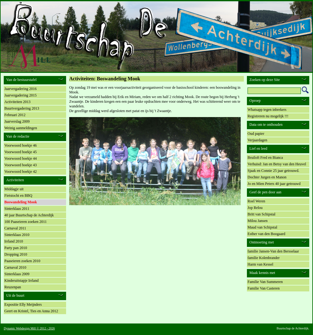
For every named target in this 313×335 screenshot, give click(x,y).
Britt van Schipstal (261, 214)
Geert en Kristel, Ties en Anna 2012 (31, 311)
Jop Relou (255, 207)
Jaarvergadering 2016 (20, 89)
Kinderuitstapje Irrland (21, 280)
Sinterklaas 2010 (16, 235)
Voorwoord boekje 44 (20, 158)
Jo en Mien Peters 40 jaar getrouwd (274, 184)
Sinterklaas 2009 (16, 274)
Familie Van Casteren (264, 288)
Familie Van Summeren (265, 282)
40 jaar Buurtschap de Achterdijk (29, 215)
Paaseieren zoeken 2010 (22, 261)
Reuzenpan (12, 287)
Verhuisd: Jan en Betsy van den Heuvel (277, 164)
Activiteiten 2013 (17, 102)
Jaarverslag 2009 (17, 121)
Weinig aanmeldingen (20, 128)
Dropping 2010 (15, 254)
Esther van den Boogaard (266, 234)
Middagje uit (14, 189)
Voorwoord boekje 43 (20, 165)
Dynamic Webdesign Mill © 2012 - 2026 (29, 328)
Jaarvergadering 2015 (20, 95)
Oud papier (256, 133)
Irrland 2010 (13, 241)
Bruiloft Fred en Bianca (265, 157)
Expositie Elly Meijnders (23, 304)
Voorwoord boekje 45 (20, 152)
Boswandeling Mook (20, 202)
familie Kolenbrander (264, 258)
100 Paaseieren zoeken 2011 (25, 221)
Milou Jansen (257, 221)
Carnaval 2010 (15, 267)
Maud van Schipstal (262, 227)
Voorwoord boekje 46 (20, 145)
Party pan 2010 (15, 248)
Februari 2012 (15, 115)
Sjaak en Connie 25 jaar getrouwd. (273, 170)
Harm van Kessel (260, 264)
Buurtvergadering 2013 (21, 108)
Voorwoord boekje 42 (20, 171)
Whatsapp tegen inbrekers (267, 109)
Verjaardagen (257, 140)
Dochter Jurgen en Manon (267, 177)
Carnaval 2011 (15, 228)
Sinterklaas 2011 (16, 208)
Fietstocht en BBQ (18, 195)
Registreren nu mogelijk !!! (268, 116)
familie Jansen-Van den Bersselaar (273, 251)
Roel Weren (256, 201)
